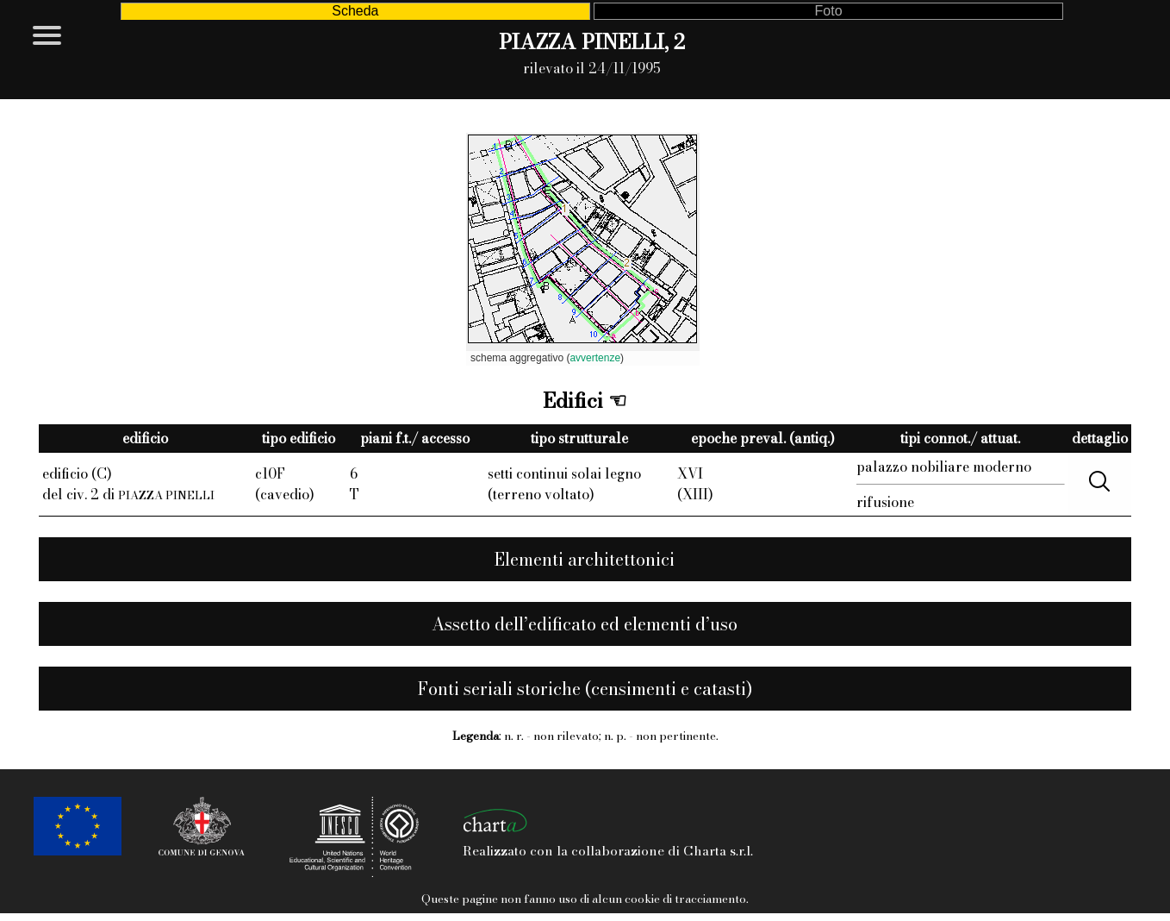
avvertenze (594, 358)
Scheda (355, 10)
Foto (829, 10)
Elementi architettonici (585, 559)
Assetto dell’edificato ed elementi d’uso (584, 624)
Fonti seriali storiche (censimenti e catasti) (585, 688)
